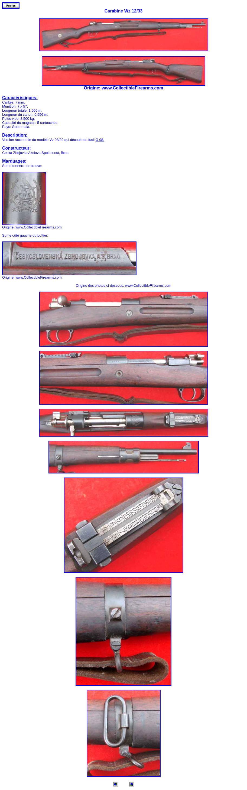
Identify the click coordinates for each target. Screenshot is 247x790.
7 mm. (20, 102)
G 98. (100, 140)
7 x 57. (22, 106)
